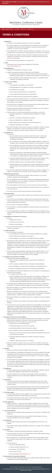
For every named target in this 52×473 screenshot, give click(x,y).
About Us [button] (23, 29)
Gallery (17, 29)
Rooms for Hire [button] (9, 29)
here (31, 439)
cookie (15, 58)
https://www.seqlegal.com (13, 66)
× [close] (51, 1)
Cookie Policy (28, 467)
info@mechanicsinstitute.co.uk (22, 454)
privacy (9, 58)
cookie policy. (5, 3)
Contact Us (31, 29)
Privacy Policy (21, 467)
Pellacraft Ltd (39, 467)
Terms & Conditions (14, 467)
